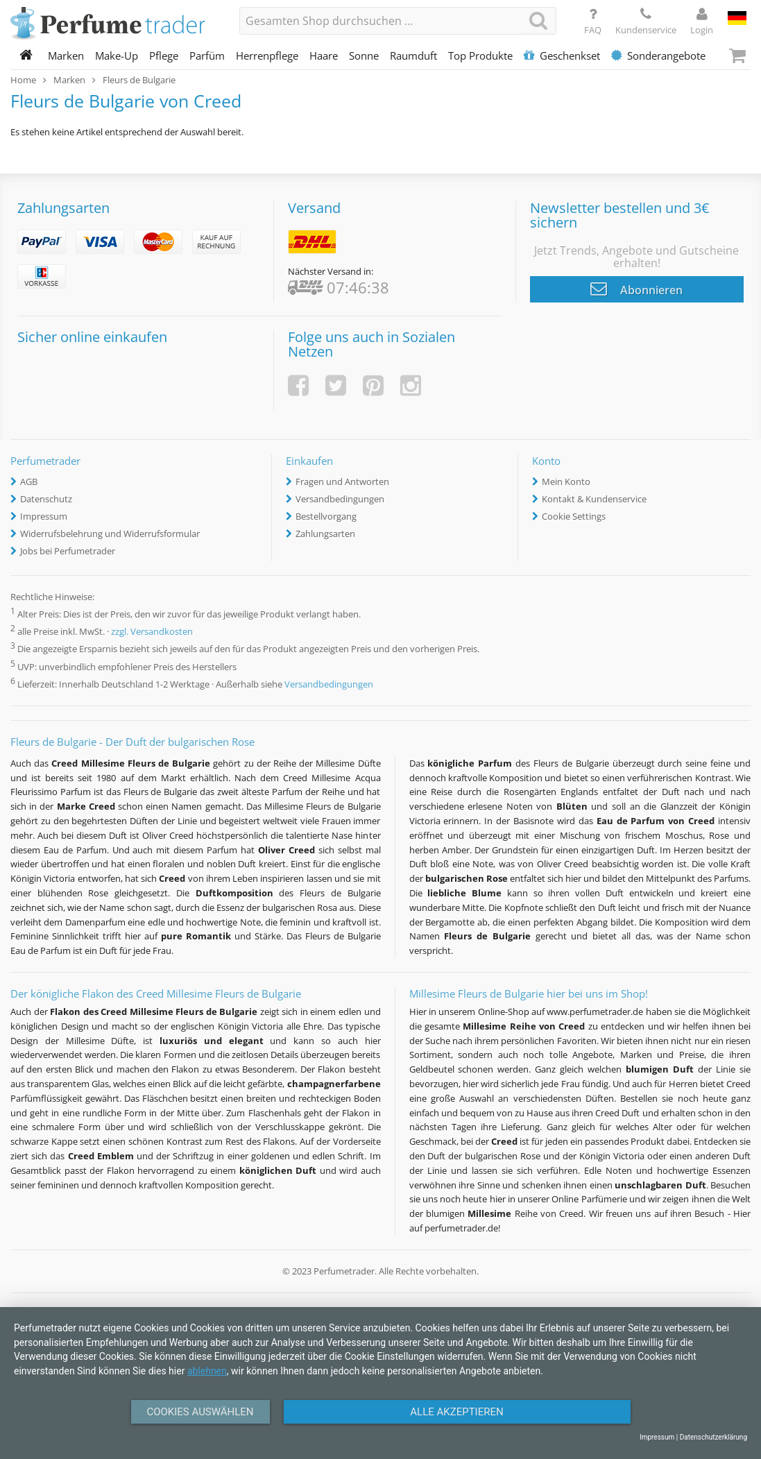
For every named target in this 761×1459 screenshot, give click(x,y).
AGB (28, 481)
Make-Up (116, 55)
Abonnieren (636, 289)
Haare (323, 55)
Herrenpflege (267, 55)
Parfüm (207, 55)
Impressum (43, 516)
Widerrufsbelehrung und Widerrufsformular (110, 533)
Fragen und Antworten (342, 481)
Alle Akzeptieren (456, 1412)
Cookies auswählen (199, 1412)
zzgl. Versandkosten (152, 632)
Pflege (163, 55)
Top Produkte (480, 55)
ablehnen (207, 1370)
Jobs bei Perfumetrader (67, 551)
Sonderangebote (658, 55)
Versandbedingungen (340, 499)
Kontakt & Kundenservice (594, 499)
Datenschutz (46, 499)
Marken (66, 55)
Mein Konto (566, 481)
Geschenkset (562, 55)
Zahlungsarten (325, 533)
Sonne (364, 55)
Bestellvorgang (326, 516)
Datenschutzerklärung (713, 1437)
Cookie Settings (574, 516)
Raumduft (413, 55)
